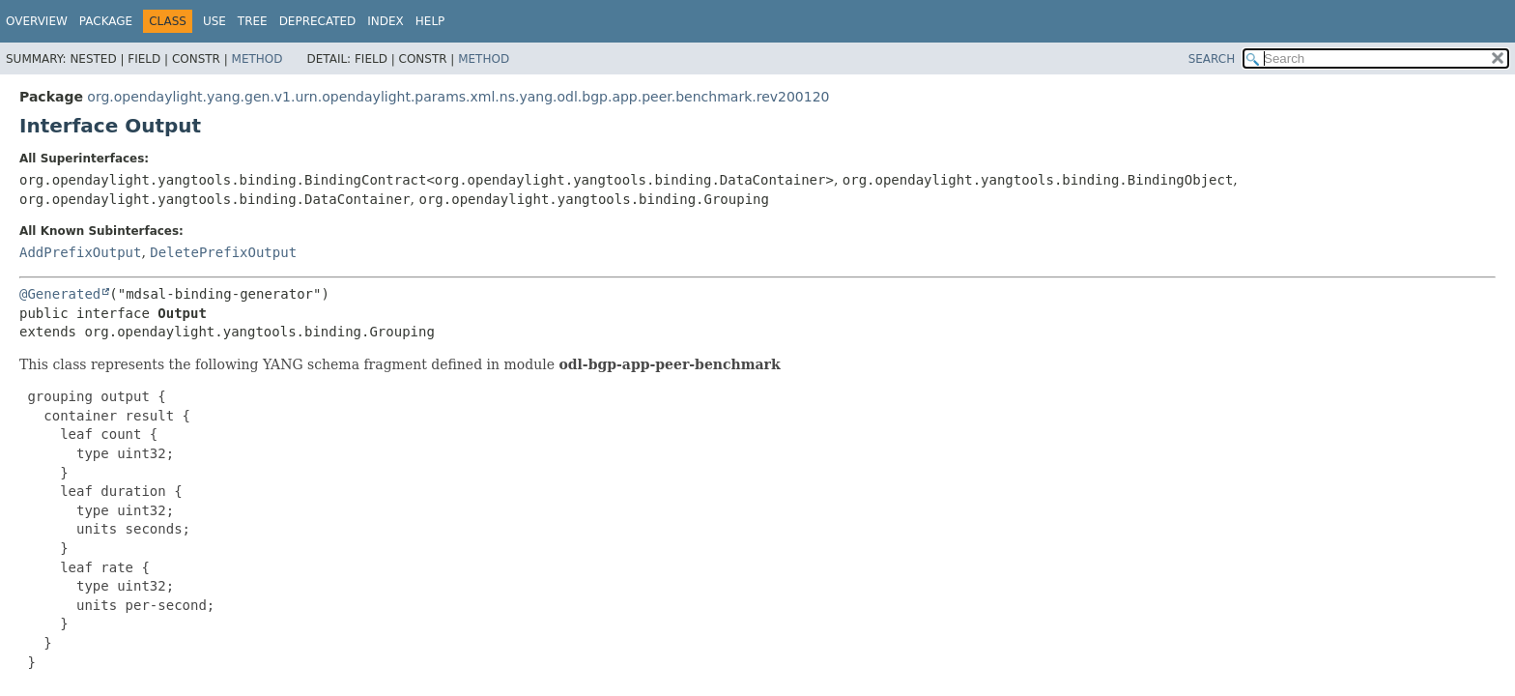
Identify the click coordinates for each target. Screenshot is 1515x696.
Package (105, 21)
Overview (37, 21)
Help (430, 21)
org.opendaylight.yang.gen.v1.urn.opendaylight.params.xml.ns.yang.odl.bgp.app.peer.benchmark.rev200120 (458, 96)
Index (385, 21)
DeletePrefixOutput (223, 252)
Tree (253, 21)
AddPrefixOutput (80, 252)
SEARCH (1212, 59)
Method (257, 59)
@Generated (59, 294)
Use (214, 21)
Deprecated (318, 21)
